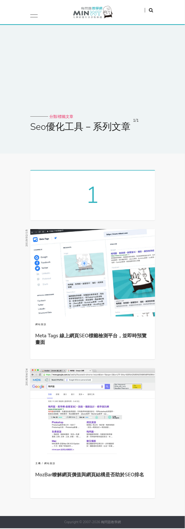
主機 (38, 464)
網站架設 (41, 325)
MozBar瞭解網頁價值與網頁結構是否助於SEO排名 (89, 475)
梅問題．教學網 (92, 13)
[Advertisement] (92, 76)
